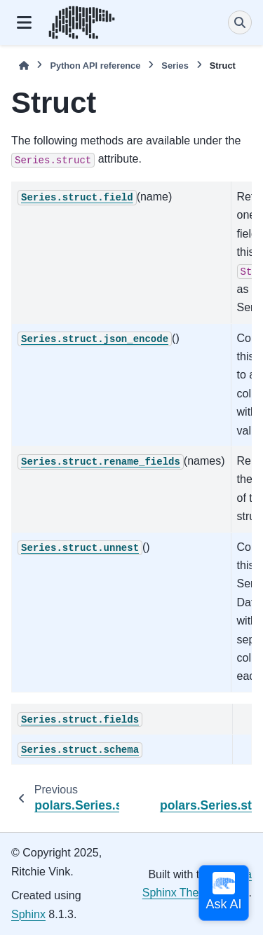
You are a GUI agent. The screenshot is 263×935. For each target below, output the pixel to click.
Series (174, 65)
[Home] (24, 65)
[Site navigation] (24, 22)
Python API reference (95, 65)
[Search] (240, 22)
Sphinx (28, 914)
